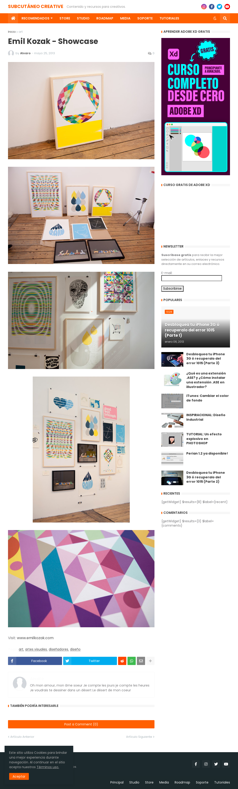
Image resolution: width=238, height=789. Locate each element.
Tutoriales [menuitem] (169, 18)
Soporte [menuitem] (145, 18)
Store (149, 782)
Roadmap (182, 782)
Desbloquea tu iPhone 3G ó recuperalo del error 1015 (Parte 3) (205, 358)
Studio (134, 782)
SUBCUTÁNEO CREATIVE (35, 6)
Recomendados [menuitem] (35, 18)
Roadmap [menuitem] (104, 18)
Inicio (12, 32)
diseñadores (58, 649)
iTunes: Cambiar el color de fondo (207, 398)
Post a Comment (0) (81, 724)
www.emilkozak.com (35, 638)
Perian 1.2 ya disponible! (207, 453)
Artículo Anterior (22, 736)
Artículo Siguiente (139, 736)
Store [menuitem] (65, 18)
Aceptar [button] (19, 776)
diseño (75, 649)
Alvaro (37, 679)
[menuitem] (13, 18)
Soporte (202, 782)
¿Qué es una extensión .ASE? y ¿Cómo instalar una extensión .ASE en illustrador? (206, 380)
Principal (117, 782)
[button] (215, 18)
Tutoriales (222, 782)
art (21, 32)
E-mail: (166, 273)
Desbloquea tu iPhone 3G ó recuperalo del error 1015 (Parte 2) (205, 477)
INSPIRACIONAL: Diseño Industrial (205, 417)
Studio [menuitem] (83, 18)
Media (164, 782)
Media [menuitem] (125, 18)
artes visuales (36, 649)
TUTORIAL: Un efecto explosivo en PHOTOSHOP (204, 438)
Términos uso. (48, 767)
